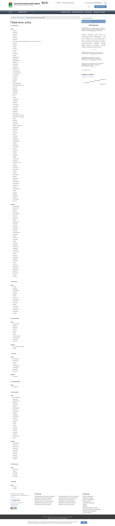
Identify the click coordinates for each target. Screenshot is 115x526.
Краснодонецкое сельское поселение (68, 497)
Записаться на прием (88, 497)
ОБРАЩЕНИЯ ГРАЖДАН (99, 12)
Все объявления (86, 70)
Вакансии (85, 506)
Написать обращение (88, 496)
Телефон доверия (87, 512)
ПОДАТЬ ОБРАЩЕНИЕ (100, 6)
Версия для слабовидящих (94, 2)
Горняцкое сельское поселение (66, 499)
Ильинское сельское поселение (66, 504)
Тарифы (84, 504)
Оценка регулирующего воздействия (92, 509)
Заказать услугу (86, 501)
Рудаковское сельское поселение (67, 501)
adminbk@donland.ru (15, 499)
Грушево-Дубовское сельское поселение (69, 496)
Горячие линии (14, 504)
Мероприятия (84, 76)
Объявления (91, 76)
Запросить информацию (88, 499)
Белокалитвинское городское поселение (45, 496)
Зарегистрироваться (68, 2)
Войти (58, 2)
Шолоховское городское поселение (43, 497)
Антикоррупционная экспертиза (90, 507)
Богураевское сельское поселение (43, 502)
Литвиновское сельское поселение (67, 502)
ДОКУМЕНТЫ (88, 12)
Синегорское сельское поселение (43, 504)
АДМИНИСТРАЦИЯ (65, 12)
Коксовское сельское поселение (43, 499)
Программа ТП (14, 506)
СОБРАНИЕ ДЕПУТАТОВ (78, 12)
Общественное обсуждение (89, 511)
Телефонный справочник (17, 502)
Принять (84, 522)
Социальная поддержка (88, 502)
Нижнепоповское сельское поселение (44, 501)
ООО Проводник (63, 518)
